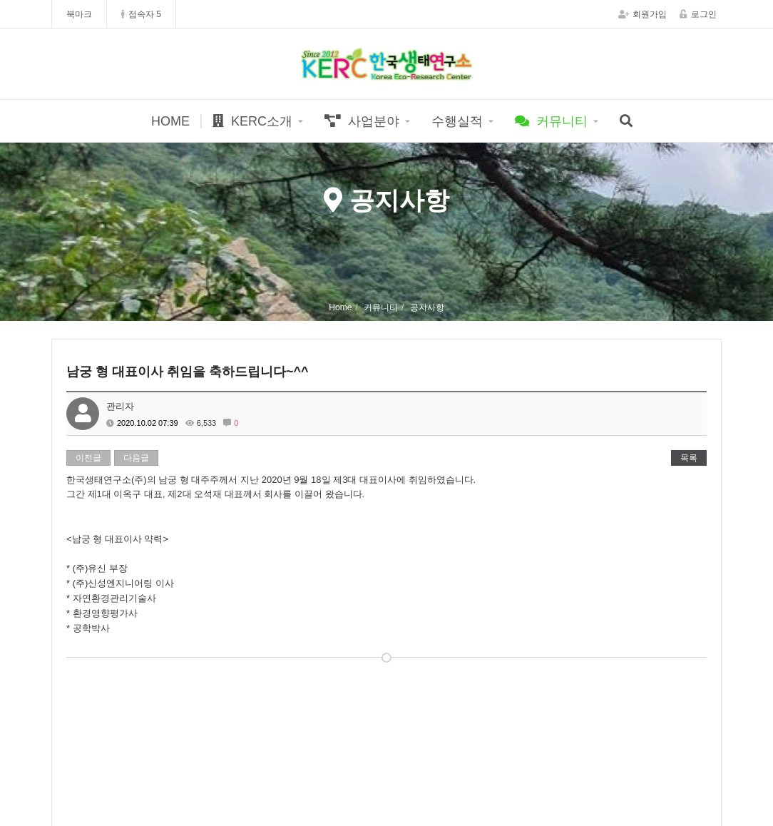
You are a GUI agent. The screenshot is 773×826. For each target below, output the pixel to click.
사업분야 (361, 121)
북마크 (79, 14)
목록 (688, 458)
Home (340, 307)
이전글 (88, 458)
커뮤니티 (551, 121)
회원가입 (642, 14)
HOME (170, 121)
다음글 (136, 458)
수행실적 (457, 121)
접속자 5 (141, 14)
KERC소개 (252, 121)
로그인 (698, 14)
